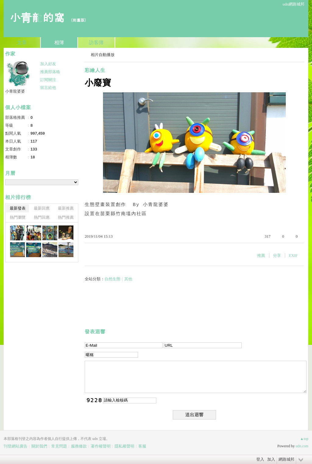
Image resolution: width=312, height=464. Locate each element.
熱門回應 (42, 217)
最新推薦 (66, 208)
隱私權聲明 (124, 446)
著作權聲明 (101, 446)
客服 (142, 446)
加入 (271, 459)
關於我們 (39, 446)
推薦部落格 (50, 71)
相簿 (59, 42)
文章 (22, 42)
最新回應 (42, 208)
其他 (128, 279)
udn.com (302, 446)
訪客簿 (96, 42)
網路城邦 (286, 459)
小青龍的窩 (37, 17)
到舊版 (78, 20)
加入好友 (48, 64)
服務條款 (79, 446)
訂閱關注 (48, 79)
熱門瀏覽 (18, 217)
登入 (260, 459)
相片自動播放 (103, 54)
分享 (277, 255)
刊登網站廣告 (15, 446)
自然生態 (112, 279)
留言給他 (48, 87)
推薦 (261, 255)
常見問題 (59, 446)
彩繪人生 (95, 70)
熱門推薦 (66, 217)
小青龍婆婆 (15, 91)
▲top (304, 439)
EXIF (293, 255)
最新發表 (18, 208)
